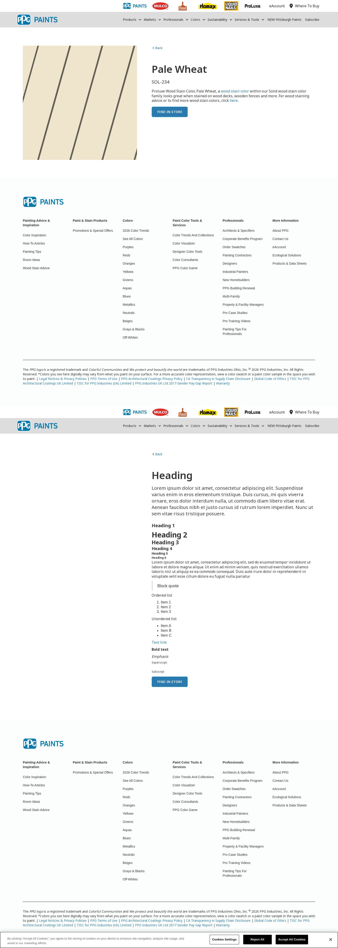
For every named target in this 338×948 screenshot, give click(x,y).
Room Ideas (31, 260)
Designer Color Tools (187, 251)
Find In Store (169, 112)
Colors (195, 19)
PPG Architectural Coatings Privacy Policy (151, 379)
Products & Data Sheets (289, 263)
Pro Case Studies (235, 313)
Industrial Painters (235, 272)
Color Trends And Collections (193, 235)
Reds (126, 255)
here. (234, 100)
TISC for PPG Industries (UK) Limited (104, 383)
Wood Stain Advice (36, 268)
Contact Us (280, 239)
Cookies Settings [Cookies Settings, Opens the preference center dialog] (224, 940)
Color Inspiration (34, 235)
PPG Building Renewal (239, 288)
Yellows (128, 272)
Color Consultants (185, 260)
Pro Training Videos (237, 321)
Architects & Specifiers (239, 230)
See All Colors (133, 239)
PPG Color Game (185, 268)
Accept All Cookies (292, 940)
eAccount (279, 247)
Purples (128, 247)
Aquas (127, 288)
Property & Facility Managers (243, 304)
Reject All (257, 940)
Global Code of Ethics (270, 379)
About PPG (280, 230)
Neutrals (129, 313)
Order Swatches (234, 247)
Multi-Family (231, 296)
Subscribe (312, 19)
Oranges (129, 263)
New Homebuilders (236, 280)
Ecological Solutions (286, 255)
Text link (159, 642)
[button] (132, 19)
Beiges (127, 321)
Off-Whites (130, 337)
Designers (230, 263)
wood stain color (235, 91)
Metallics (129, 304)
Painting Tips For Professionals (235, 331)
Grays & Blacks (134, 329)
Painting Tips (32, 251)
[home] (37, 19)
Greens (128, 280)
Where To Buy (303, 412)
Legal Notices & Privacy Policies (63, 379)
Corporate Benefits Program (242, 239)
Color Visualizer (184, 243)
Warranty (223, 383)
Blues (127, 296)
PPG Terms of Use (103, 379)
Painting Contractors (237, 255)
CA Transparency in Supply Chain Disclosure (218, 379)
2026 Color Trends (136, 230)
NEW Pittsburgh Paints (284, 19)
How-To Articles (34, 243)
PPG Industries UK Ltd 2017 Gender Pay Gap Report (173, 383)
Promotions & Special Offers (93, 230)
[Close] (331, 940)
